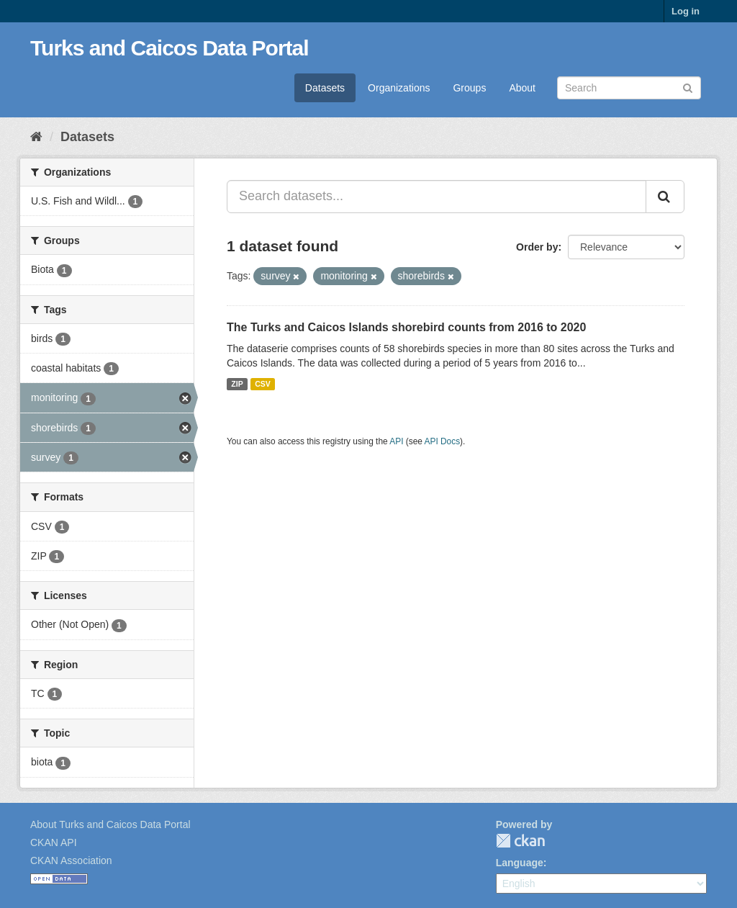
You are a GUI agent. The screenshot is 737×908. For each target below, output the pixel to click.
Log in (686, 11)
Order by (537, 247)
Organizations (399, 88)
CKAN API (53, 842)
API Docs (443, 441)
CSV (263, 383)
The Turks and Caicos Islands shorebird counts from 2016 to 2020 (406, 327)
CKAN (520, 840)
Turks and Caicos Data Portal (169, 48)
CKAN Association (71, 860)
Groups (469, 88)
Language (519, 862)
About (522, 88)
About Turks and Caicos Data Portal (110, 824)
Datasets (325, 88)
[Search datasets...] (436, 196)
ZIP (237, 383)
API (396, 441)
